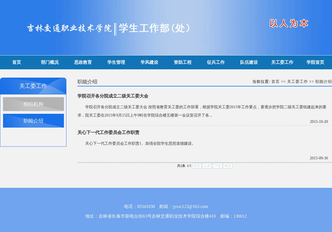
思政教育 (83, 62)
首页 (16, 62)
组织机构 (33, 104)
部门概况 (50, 62)
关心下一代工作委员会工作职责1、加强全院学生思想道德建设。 (140, 143)
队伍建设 (249, 62)
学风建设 (149, 62)
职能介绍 (33, 120)
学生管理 (116, 62)
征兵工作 (216, 62)
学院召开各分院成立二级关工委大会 (112, 96)
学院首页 (315, 62)
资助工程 (182, 62)
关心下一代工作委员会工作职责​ (108, 132)
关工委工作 (282, 62)
